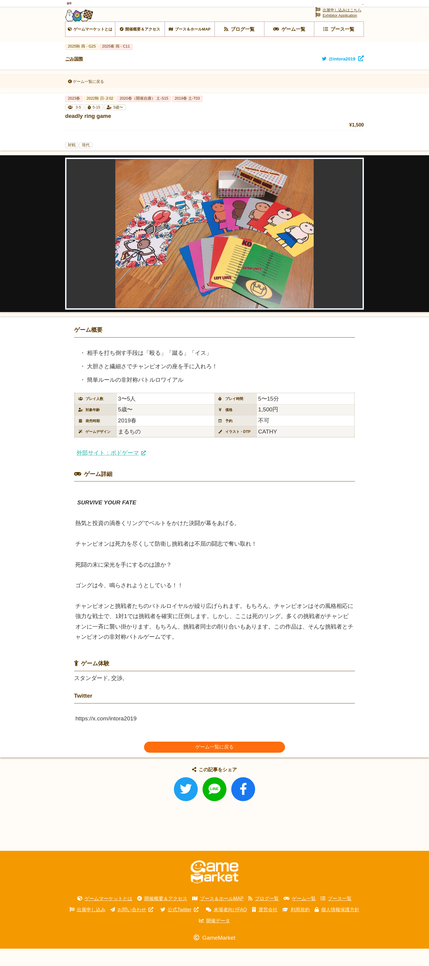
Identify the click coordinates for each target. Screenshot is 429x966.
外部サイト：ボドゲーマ (107, 470)
